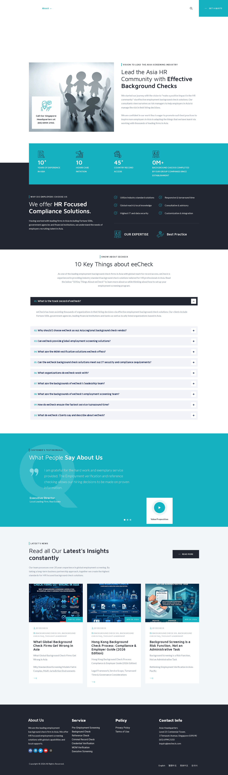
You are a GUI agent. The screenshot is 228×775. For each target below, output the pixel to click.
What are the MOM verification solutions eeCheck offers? (72, 351)
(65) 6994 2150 (166, 739)
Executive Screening (82, 751)
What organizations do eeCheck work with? (63, 373)
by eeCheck (40, 628)
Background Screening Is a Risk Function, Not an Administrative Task (170, 645)
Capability (105, 8)
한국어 (195, 765)
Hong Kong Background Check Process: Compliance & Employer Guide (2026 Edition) (113, 647)
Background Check (81, 731)
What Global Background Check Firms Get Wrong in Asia (53, 645)
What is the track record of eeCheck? (59, 301)
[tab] (114, 301)
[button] (124, 520)
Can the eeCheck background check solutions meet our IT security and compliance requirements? (94, 362)
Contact (140, 8)
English (162, 765)
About (45, 8)
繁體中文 (173, 765)
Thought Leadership (56, 636)
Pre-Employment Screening (86, 727)
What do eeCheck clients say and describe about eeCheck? (71, 415)
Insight (123, 8)
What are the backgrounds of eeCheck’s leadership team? (71, 383)
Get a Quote (215, 8)
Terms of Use (122, 731)
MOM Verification (84, 8)
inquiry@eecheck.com (170, 743)
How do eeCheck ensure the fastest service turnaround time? (73, 404)
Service (61, 8)
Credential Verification (83, 743)
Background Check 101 (48, 633)
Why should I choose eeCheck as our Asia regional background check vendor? (82, 330)
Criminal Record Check (83, 739)
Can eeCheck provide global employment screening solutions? (74, 341)
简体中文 (184, 765)
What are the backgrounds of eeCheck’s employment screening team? (78, 394)
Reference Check (80, 735)
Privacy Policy (122, 727)
